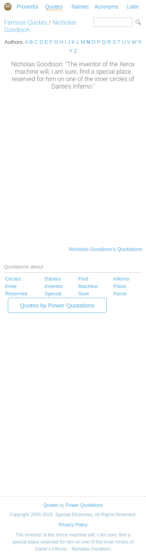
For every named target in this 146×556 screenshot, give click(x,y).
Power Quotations (84, 505)
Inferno (121, 279)
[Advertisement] (73, 167)
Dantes (52, 279)
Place (119, 286)
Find (83, 279)
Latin (133, 7)
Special (53, 294)
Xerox (120, 294)
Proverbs (28, 7)
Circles (13, 279)
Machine (88, 286)
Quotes (54, 7)
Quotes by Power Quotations (57, 305)
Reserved (16, 294)
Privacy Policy (72, 525)
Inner (11, 286)
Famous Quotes (25, 22)
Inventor (53, 286)
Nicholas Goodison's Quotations (105, 249)
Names (80, 7)
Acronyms (106, 7)
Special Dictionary (8, 7)
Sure (83, 294)
